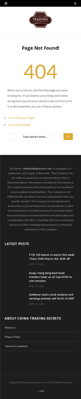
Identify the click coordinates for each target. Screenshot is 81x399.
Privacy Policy (12, 336)
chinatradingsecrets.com (37, 168)
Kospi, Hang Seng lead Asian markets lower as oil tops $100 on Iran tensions (50, 277)
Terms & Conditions (16, 346)
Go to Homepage (19, 124)
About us (10, 327)
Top (40, 391)
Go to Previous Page (21, 117)
